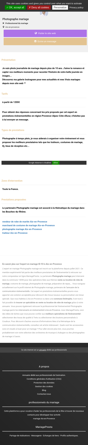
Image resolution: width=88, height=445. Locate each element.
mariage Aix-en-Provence (44, 418)
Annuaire (26, 375)
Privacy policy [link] (76, 7)
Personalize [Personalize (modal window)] (60, 7)
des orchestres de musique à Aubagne (49, 333)
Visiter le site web (45, 33)
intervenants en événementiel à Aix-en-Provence (39, 310)
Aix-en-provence (12, 27)
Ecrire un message (45, 41)
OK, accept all (15, 7)
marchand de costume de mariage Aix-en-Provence (28, 225)
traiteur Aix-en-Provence (14, 233)
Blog (44, 390)
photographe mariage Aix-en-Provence (22, 229)
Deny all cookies (39, 7)
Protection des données (44, 383)
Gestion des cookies (44, 386)
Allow (55, 163)
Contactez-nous (44, 394)
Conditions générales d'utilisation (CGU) (44, 379)
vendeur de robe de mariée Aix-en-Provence (24, 221)
